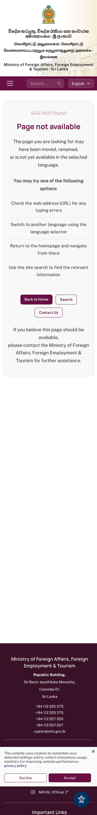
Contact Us (48, 312)
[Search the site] (45, 83)
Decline (25, 778)
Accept (70, 778)
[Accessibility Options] (81, 799)
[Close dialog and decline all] (93, 750)
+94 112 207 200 (49, 719)
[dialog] (48, 766)
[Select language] (81, 83)
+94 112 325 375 (49, 713)
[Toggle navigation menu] (10, 83)
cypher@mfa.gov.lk (49, 731)
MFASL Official (54, 792)
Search (66, 299)
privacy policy (15, 766)
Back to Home (36, 299)
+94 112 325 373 (49, 706)
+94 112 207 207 (49, 725)
